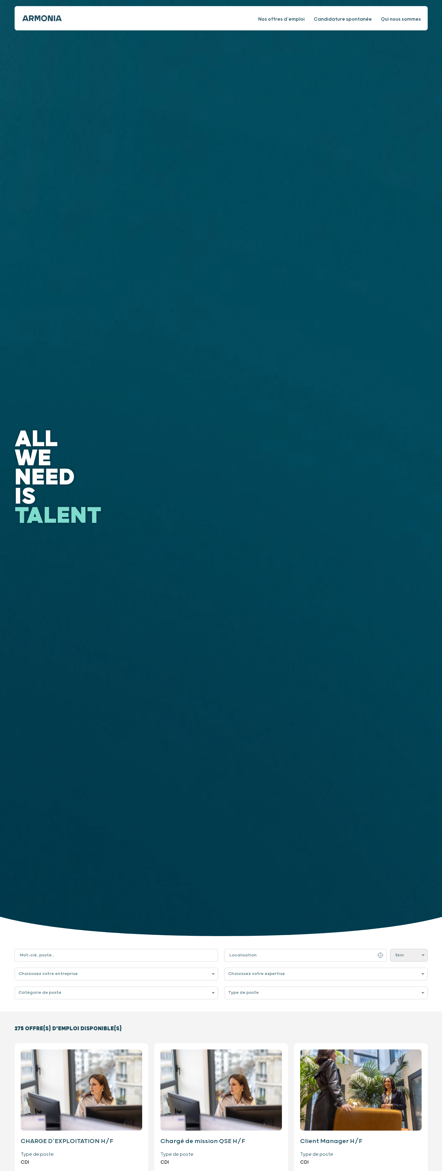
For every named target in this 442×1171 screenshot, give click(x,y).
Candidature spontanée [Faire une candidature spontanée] (343, 19)
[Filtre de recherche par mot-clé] (116, 955)
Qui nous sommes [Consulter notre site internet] (401, 19)
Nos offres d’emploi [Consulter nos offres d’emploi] (281, 19)
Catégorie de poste (40, 992)
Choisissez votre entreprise (48, 973)
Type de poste (243, 992)
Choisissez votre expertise (256, 973)
